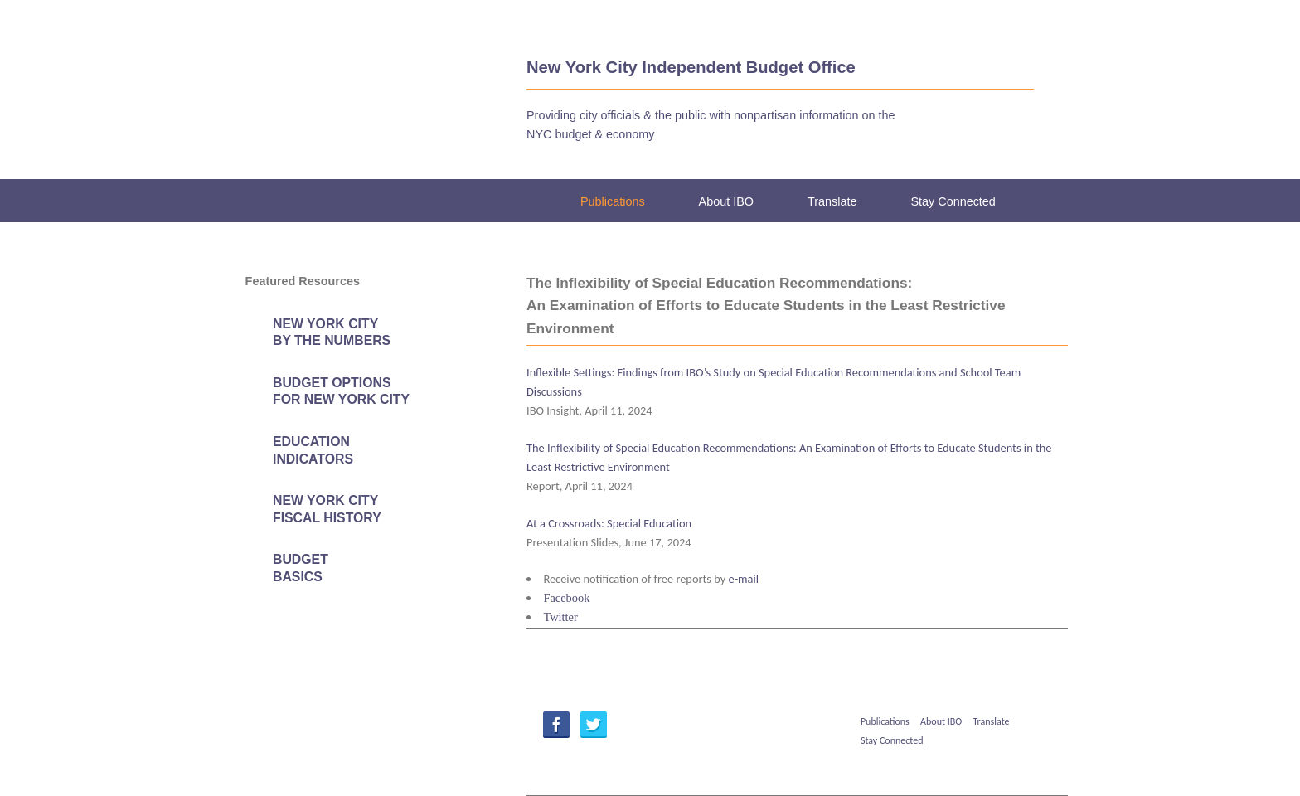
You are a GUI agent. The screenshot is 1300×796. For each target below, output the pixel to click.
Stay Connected (952, 201)
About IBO (726, 201)
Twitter (560, 617)
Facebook (566, 597)
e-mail (744, 578)
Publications (612, 201)
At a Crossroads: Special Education (608, 523)
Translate (832, 201)
